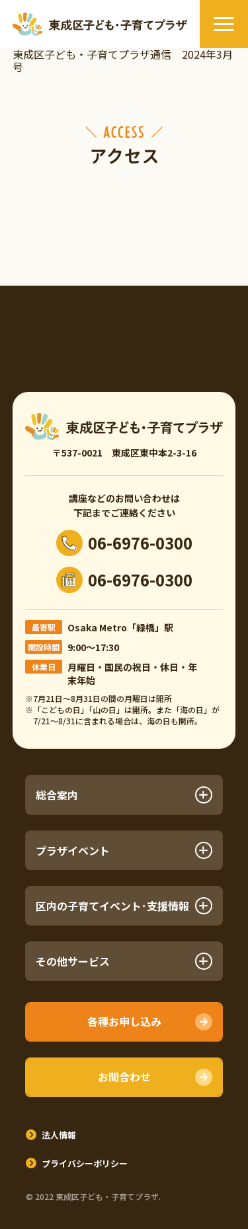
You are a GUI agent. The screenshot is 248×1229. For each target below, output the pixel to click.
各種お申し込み (124, 1021)
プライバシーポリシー (85, 1163)
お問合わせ (124, 1077)
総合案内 (124, 795)
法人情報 (59, 1135)
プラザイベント (124, 850)
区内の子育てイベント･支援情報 (124, 905)
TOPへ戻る (225, 1179)
